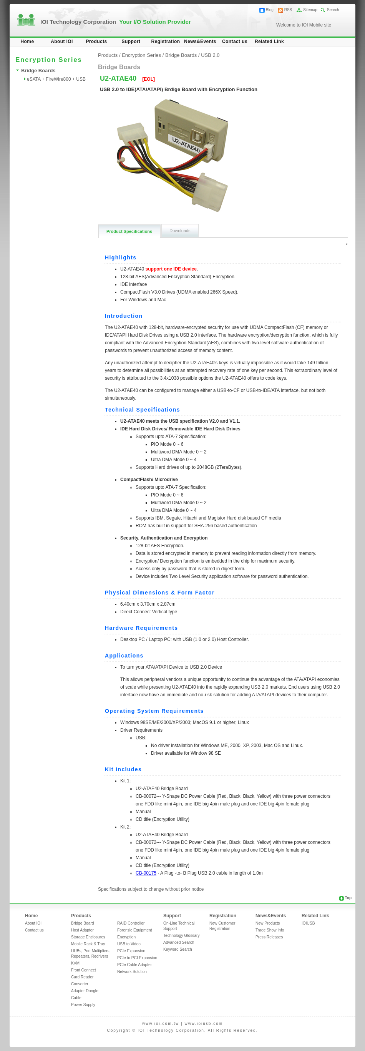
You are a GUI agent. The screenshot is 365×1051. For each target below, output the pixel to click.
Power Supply (83, 1005)
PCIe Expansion (131, 951)
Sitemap (310, 10)
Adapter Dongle (84, 991)
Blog (270, 10)
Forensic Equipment (134, 930)
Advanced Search (178, 942)
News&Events (200, 41)
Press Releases (269, 937)
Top (348, 898)
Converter (79, 984)
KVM (75, 963)
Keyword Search (177, 949)
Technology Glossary (181, 935)
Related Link (269, 41)
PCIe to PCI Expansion (137, 958)
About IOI (62, 41)
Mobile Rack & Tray (88, 944)
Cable (76, 998)
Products (96, 41)
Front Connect (83, 970)
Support (131, 41)
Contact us (234, 41)
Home (27, 41)
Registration (165, 41)
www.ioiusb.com (203, 1023)
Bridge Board (82, 923)
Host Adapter (82, 930)
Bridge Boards (38, 70)
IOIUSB (308, 923)
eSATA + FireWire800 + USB (56, 79)
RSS (288, 10)
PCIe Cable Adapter (134, 965)
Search (333, 10)
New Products (267, 923)
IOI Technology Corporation (115, 21)
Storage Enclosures (88, 937)
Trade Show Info (269, 930)
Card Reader (82, 977)
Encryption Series (141, 55)
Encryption (126, 937)
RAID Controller (130, 923)
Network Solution (132, 972)
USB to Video (129, 944)
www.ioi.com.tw (160, 1023)
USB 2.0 (210, 55)
